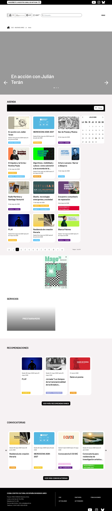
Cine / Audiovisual (65, 454)
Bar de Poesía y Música (67, 119)
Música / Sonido (64, 129)
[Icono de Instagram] (98, 2)
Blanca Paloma (64, 216)
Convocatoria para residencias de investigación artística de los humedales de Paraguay (92, 443)
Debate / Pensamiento (16, 163)
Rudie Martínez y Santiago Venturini (16, 185)
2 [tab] (56, 74)
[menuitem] (65, 484)
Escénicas (37, 129)
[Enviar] (43, 8)
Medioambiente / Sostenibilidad (64, 195)
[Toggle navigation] (99, 95)
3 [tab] (58, 74)
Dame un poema (76, 364)
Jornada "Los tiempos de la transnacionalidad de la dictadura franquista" (56, 369)
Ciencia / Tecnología (41, 193)
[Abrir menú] (103, 9)
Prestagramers (31, 305)
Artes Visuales (14, 129)
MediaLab (37, 163)
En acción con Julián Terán (32, 66)
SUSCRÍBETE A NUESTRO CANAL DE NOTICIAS (24, 2)
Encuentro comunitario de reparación (68, 185)
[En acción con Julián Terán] (37, 66)
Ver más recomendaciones (56, 390)
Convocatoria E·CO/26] (68, 440)
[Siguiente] (103, 104)
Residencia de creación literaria (43, 217)
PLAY (10, 216)
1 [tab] (54, 74)
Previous (5, 69)
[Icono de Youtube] (94, 2)
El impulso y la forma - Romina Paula (17, 151)
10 (53, 236)
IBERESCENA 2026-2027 (43, 119)
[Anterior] (82, 104)
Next (106, 69)
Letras (61, 163)
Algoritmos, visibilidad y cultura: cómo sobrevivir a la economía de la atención (43, 153)
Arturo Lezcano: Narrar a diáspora (68, 151)
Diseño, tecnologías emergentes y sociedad (43, 185)
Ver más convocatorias (56, 465)
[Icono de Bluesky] (103, 2)
